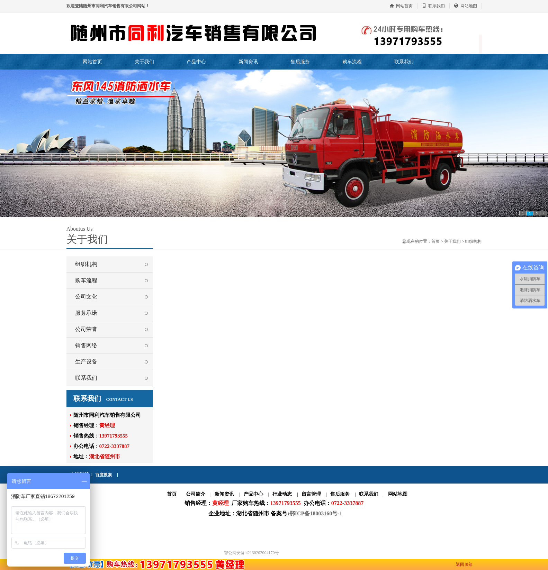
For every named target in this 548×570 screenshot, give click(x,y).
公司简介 (195, 494)
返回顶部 (464, 564)
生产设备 (86, 362)
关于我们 (144, 61)
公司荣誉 (86, 329)
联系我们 (436, 5)
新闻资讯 (248, 61)
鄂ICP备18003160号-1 (315, 513)
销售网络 (86, 345)
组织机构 (86, 264)
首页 (435, 241)
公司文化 (86, 297)
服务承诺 (86, 313)
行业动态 (282, 494)
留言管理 (311, 494)
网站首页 (404, 5)
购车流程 (352, 61)
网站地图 (468, 5)
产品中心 (196, 61)
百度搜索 (103, 474)
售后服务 (300, 61)
